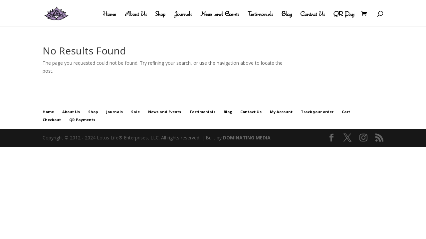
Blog (287, 14)
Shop (160, 14)
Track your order (317, 111)
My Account (281, 111)
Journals (183, 14)
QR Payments (82, 119)
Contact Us (312, 14)
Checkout (52, 119)
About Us (136, 14)
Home (109, 14)
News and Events (219, 14)
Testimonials (260, 14)
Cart (346, 111)
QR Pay (343, 14)
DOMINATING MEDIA (247, 137)
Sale (135, 111)
